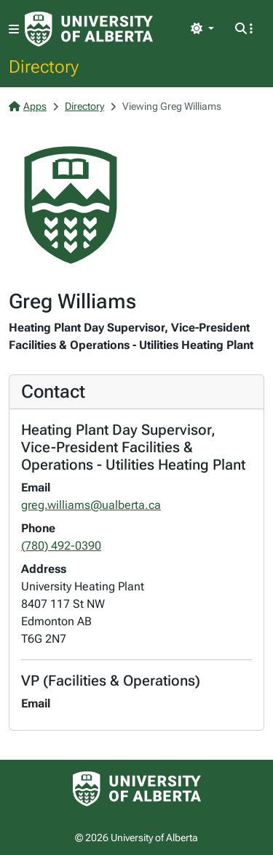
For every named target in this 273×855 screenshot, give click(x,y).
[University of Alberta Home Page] (89, 29)
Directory (44, 66)
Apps (28, 106)
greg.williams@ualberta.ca (91, 505)
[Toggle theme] (202, 29)
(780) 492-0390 (61, 546)
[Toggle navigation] (14, 29)
